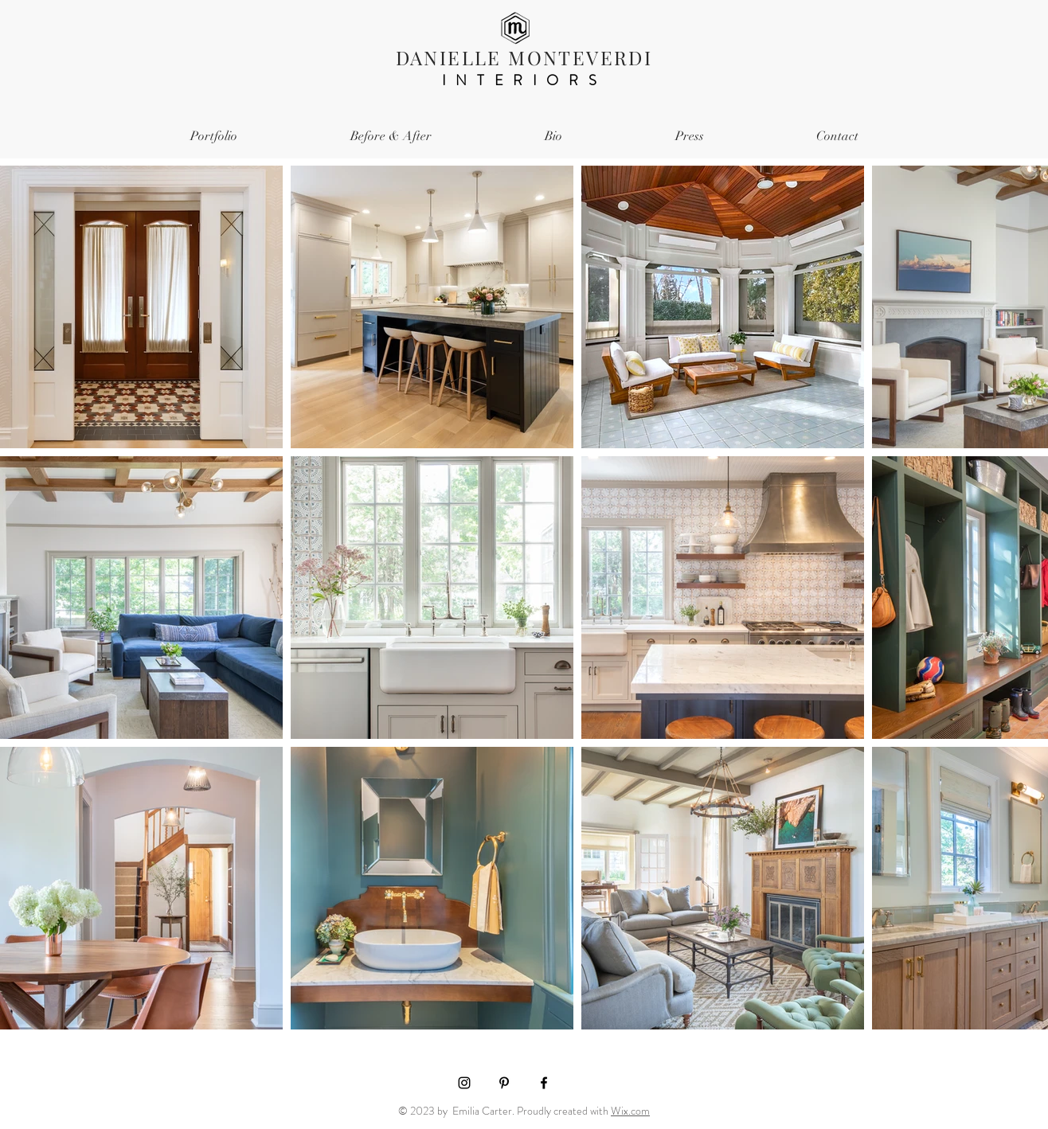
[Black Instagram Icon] (464, 1083)
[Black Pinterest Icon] (504, 1083)
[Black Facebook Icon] (544, 1083)
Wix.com (630, 1111)
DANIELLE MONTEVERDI (524, 57)
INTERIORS (524, 80)
